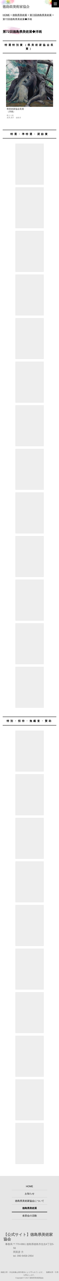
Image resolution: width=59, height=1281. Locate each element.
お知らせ (29, 1193)
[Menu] (55, 3)
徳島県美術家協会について (29, 1201)
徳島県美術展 (29, 1208)
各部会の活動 (29, 1215)
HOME (29, 1186)
